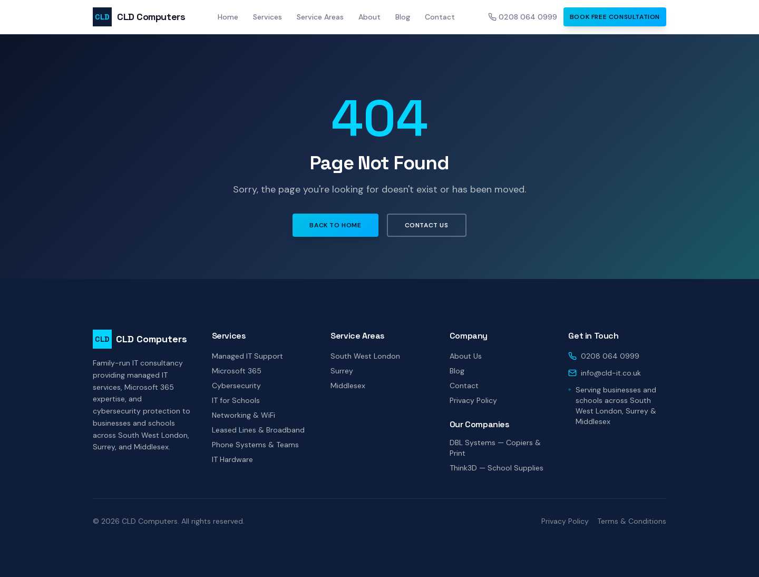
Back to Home (335, 225)
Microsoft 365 (236, 371)
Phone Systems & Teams (255, 444)
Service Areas (320, 17)
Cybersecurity (236, 385)
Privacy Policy (473, 400)
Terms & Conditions (631, 521)
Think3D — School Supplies (496, 468)
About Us (466, 356)
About (369, 17)
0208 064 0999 (522, 17)
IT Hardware (232, 459)
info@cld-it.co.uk (611, 373)
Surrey (341, 371)
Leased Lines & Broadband (258, 430)
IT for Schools (236, 400)
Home (228, 17)
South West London (365, 356)
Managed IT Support (247, 356)
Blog (402, 17)
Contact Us (427, 225)
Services (267, 17)
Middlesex (347, 385)
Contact (440, 17)
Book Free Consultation (615, 17)
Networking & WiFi (243, 415)
